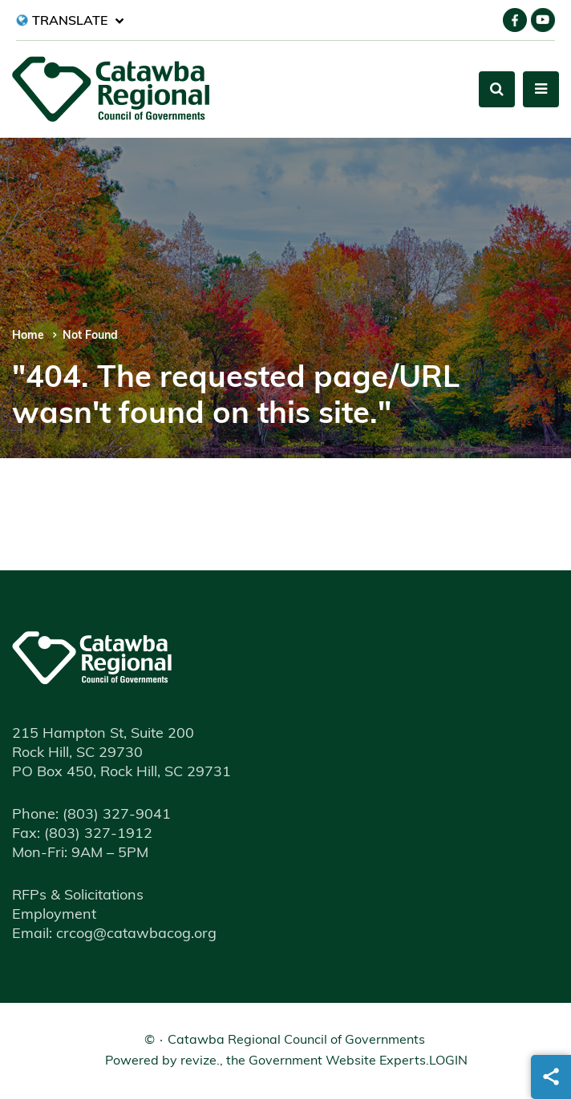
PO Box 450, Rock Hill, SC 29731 (121, 772)
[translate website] (70, 20)
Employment (54, 915)
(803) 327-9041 (91, 815)
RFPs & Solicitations (78, 896)
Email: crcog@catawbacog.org (114, 934)
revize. (200, 1061)
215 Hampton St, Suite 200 (103, 734)
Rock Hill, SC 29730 (77, 753)
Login (448, 1061)
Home (28, 336)
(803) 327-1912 (82, 834)
